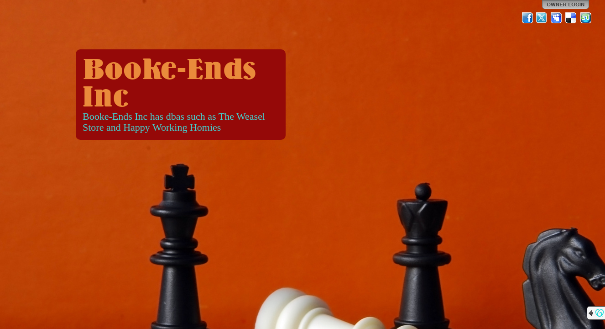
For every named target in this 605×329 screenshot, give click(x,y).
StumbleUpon (585, 17)
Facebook (527, 17)
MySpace (556, 17)
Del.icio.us (571, 17)
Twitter (542, 17)
